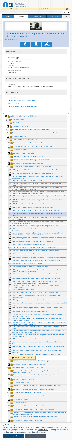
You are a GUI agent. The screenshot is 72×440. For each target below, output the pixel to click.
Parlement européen (23, 58)
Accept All (14, 436)
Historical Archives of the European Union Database (19, 4)
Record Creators (37, 16)
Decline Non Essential (35, 436)
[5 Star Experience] (48, 9)
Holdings (21, 16)
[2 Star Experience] (42, 9)
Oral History (54, 16)
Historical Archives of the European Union (22, 100)
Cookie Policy (43, 430)
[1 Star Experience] (40, 9)
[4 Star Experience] (46, 9)
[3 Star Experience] (44, 9)
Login (66, 12)
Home (8, 16)
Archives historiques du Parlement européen (23, 106)
